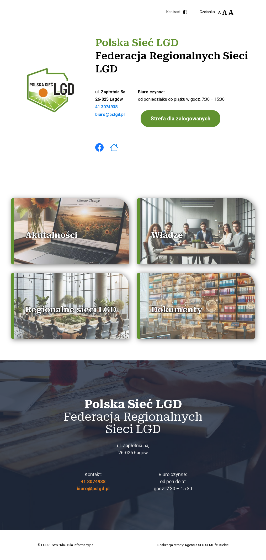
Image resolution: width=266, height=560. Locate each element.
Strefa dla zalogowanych (180, 118)
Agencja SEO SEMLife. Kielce (206, 545)
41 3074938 (106, 106)
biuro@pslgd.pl (110, 114)
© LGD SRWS (48, 545)
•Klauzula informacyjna (76, 545)
